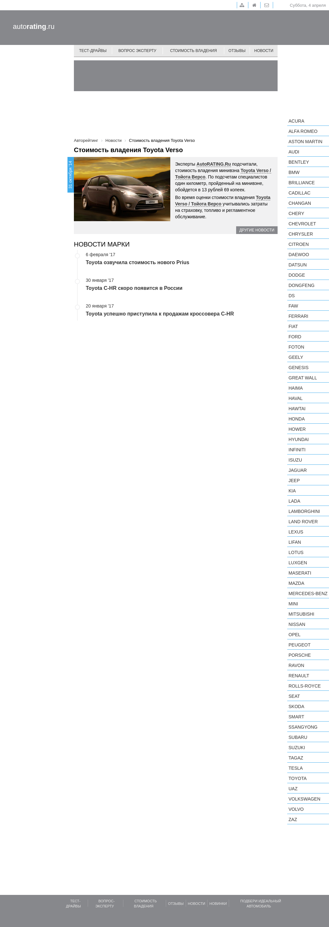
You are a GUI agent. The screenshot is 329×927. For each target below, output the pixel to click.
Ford (295, 336)
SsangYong (303, 727)
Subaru (298, 737)
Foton (296, 347)
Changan (300, 203)
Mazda (296, 583)
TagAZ (296, 757)
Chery (296, 213)
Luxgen (298, 562)
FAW (293, 305)
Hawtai (297, 408)
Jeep (294, 480)
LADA (294, 501)
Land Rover (303, 521)
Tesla (296, 768)
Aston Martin (305, 141)
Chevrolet (302, 223)
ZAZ (293, 819)
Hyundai (299, 439)
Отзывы (236, 50)
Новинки (218, 903)
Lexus (296, 531)
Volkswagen (304, 798)
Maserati (300, 573)
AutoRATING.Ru (214, 164)
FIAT (293, 326)
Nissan (297, 624)
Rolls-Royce (305, 686)
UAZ (293, 788)
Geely (296, 357)
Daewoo (299, 254)
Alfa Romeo (303, 131)
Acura (296, 121)
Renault (299, 675)
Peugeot (299, 644)
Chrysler (301, 234)
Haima (296, 388)
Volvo (296, 809)
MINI (293, 603)
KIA (292, 490)
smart (296, 716)
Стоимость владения (193, 50)
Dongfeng (302, 285)
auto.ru (34, 26)
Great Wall (303, 377)
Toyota (298, 778)
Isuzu (295, 460)
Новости (263, 50)
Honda (297, 418)
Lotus (296, 552)
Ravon (296, 665)
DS (292, 295)
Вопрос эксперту (137, 50)
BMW (294, 172)
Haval (296, 398)
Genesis (298, 367)
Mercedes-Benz (308, 593)
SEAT (294, 696)
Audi (294, 151)
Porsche (300, 655)
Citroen (299, 244)
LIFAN (295, 542)
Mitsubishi (301, 614)
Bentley (299, 162)
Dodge (297, 275)
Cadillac (299, 192)
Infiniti (297, 449)
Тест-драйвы (93, 50)
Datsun (298, 264)
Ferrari (298, 316)
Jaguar (298, 470)
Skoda (296, 706)
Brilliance (302, 182)
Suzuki (297, 747)
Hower (297, 429)
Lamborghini (304, 511)
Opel (294, 634)
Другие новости (256, 230)
